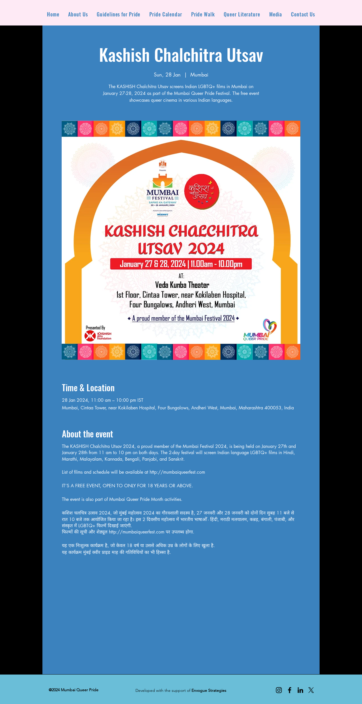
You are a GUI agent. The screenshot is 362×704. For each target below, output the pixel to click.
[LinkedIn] (300, 690)
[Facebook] (290, 690)
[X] (311, 690)
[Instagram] (279, 690)
